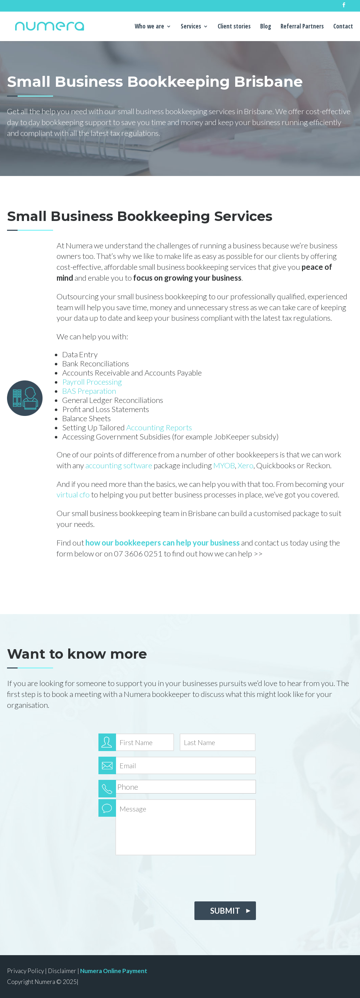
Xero (245, 465)
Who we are (149, 27)
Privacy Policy (25, 970)
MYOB (224, 465)
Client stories (234, 27)
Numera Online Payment (113, 970)
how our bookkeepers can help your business (162, 542)
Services (191, 27)
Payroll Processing (92, 381)
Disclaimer (62, 970)
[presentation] (151, 876)
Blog (265, 27)
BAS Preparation (89, 391)
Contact (343, 27)
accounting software (118, 465)
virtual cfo (73, 494)
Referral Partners (302, 27)
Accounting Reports (159, 427)
